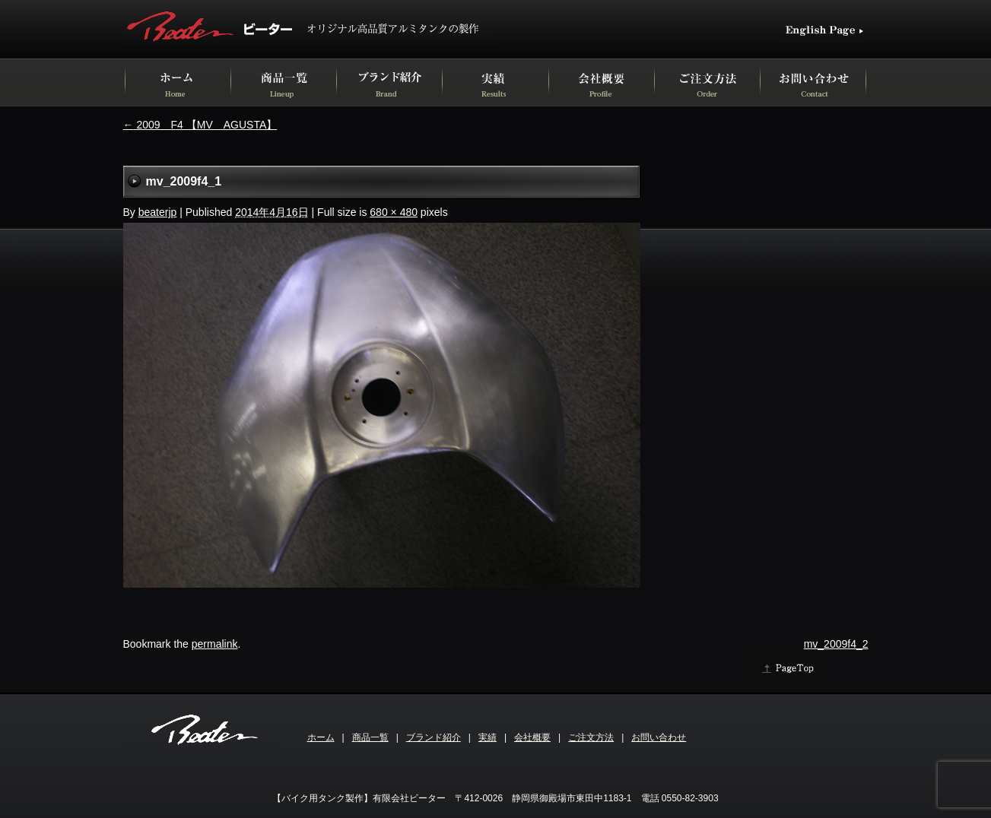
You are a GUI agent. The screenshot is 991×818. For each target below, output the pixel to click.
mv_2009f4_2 (836, 644)
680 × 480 (394, 212)
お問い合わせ (658, 737)
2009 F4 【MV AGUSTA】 (200, 125)
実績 (487, 737)
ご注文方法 (591, 737)
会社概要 (532, 737)
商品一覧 (370, 737)
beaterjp (157, 212)
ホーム (321, 737)
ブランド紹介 (433, 737)
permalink (215, 644)
